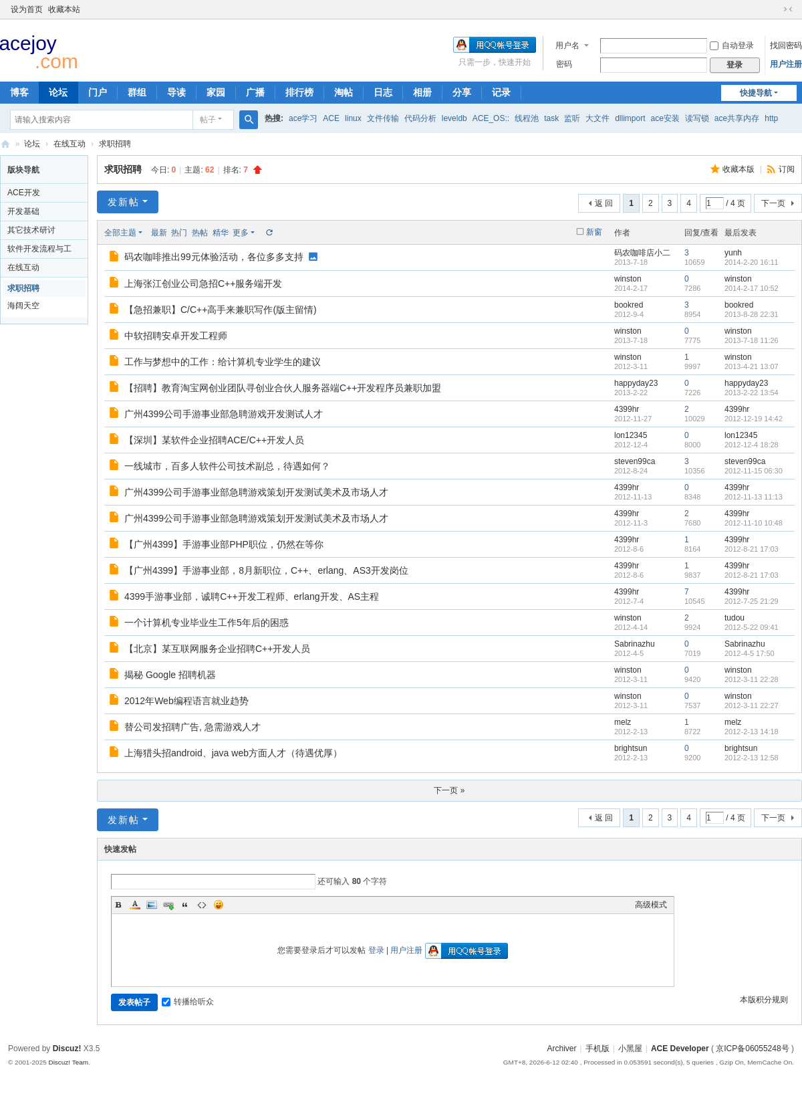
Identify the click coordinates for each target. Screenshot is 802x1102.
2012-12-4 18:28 (751, 445)
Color (135, 904)
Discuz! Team (68, 1062)
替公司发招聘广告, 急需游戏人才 (192, 727)
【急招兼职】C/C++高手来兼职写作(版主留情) (220, 309)
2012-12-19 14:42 (753, 419)
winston (628, 279)
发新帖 (124, 202)
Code (202, 904)
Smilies (218, 904)
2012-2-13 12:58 (751, 758)
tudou (734, 618)
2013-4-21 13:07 (751, 366)
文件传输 (383, 118)
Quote (185, 904)
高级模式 (651, 904)
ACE (331, 118)
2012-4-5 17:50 (749, 653)
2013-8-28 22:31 (751, 314)
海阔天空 (23, 305)
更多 (241, 232)
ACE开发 (23, 192)
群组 (137, 92)
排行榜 (299, 92)
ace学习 (303, 118)
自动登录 (732, 45)
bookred (628, 305)
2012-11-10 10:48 (753, 523)
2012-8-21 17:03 (751, 549)
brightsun (630, 748)
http (771, 118)
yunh (733, 252)
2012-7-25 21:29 (751, 601)
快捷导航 (756, 93)
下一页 (773, 203)
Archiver (561, 1048)
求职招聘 (115, 143)
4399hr (626, 409)
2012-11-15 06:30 (753, 471)
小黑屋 (630, 1048)
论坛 (58, 92)
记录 (501, 92)
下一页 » (449, 790)
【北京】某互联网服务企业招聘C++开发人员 (217, 648)
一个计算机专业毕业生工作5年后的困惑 (206, 622)
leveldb (454, 118)
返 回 (604, 203)
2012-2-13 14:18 (751, 732)
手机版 (597, 1048)
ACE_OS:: (491, 118)
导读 (176, 92)
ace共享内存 (736, 118)
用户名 (567, 45)
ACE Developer (5, 144)
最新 (159, 232)
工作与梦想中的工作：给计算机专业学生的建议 (222, 361)
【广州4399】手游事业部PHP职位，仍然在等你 (223, 544)
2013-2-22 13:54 (751, 393)
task (551, 118)
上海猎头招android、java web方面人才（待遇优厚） (233, 753)
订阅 (787, 169)
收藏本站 (64, 9)
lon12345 (630, 435)
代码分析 (420, 118)
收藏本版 (739, 169)
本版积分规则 (764, 999)
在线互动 (69, 143)
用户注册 (786, 64)
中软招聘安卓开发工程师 (175, 335)
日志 (383, 92)
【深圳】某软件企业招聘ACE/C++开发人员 (214, 440)
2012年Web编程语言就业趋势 (186, 700)
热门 (179, 232)
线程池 (527, 118)
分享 (461, 92)
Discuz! (67, 1048)
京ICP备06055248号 (752, 1048)
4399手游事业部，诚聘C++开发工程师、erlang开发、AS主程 (251, 596)
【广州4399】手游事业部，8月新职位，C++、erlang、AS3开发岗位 (266, 570)
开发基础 (23, 211)
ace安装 (665, 118)
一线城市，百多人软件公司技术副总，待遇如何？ (227, 466)
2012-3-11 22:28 (751, 679)
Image (151, 904)
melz (622, 722)
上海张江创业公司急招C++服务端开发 (203, 283)
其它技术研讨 (31, 230)
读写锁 (697, 118)
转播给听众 (188, 1001)
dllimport (630, 118)
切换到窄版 (788, 9)
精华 (221, 232)
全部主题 (120, 232)
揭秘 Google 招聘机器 (170, 674)
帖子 (208, 119)
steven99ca (634, 461)
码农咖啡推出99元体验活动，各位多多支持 (213, 256)
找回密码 (786, 45)
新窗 (594, 232)
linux (353, 118)
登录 (376, 950)
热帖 (200, 232)
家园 (216, 92)
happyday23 (636, 383)
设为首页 (27, 9)
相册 (422, 92)
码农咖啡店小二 (642, 252)
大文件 (597, 118)
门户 (97, 92)
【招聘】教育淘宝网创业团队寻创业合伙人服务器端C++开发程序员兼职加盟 (282, 387)
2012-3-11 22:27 (751, 705)
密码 (564, 64)
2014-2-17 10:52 (751, 288)
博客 (19, 92)
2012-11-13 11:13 (753, 497)
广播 (255, 92)
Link (168, 904)
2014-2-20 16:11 (751, 262)
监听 (572, 118)
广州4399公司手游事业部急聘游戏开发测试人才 (223, 414)
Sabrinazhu (634, 644)
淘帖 (343, 92)
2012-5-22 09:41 (751, 627)
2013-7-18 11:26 (751, 340)
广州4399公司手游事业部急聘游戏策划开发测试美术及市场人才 (256, 492)
